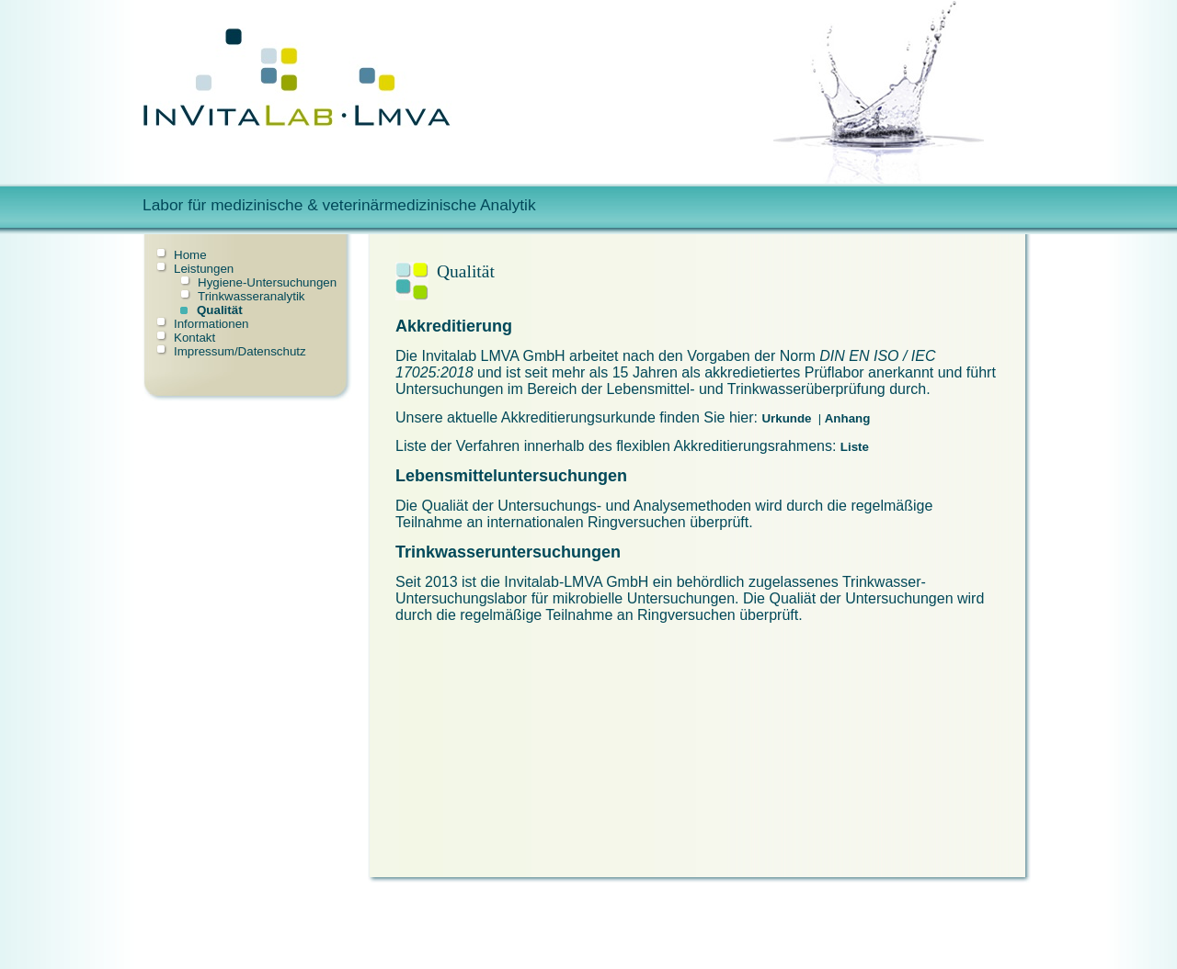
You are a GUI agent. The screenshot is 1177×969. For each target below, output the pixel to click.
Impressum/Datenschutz (240, 351)
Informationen (211, 324)
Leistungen (204, 269)
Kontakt (194, 337)
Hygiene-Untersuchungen (267, 282)
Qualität (220, 310)
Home (190, 255)
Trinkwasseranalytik (251, 296)
